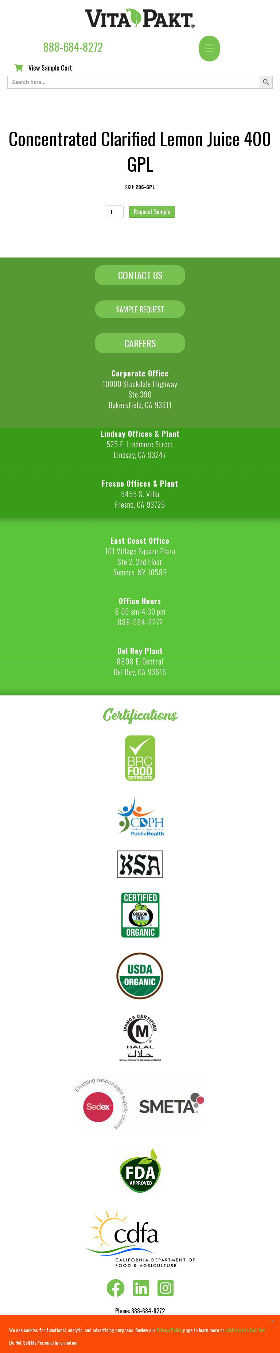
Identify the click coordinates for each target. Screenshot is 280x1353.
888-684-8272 (73, 47)
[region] (140, 1334)
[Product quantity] (114, 211)
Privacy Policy (169, 1330)
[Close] (272, 1321)
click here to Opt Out (245, 1330)
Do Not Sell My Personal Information (43, 1342)
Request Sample (152, 211)
